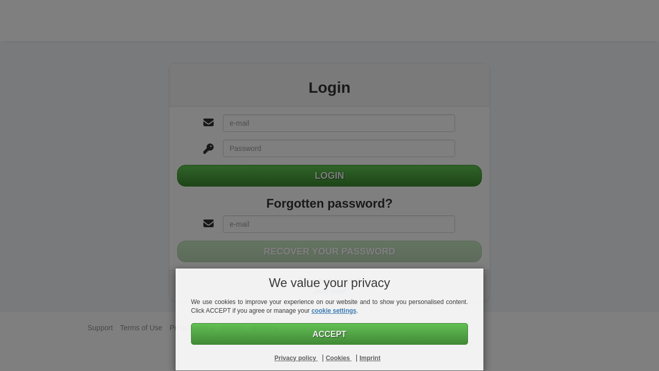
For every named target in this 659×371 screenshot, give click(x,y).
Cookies (339, 358)
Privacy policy (296, 358)
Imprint (369, 358)
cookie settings (333, 310)
